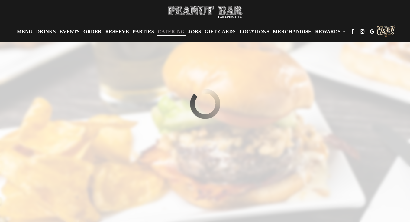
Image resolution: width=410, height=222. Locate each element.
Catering (171, 32)
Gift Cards (220, 32)
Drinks (46, 32)
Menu (24, 32)
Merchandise (292, 32)
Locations (254, 32)
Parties (143, 32)
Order (92, 32)
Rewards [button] (330, 32)
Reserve (117, 32)
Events (69, 32)
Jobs (194, 32)
